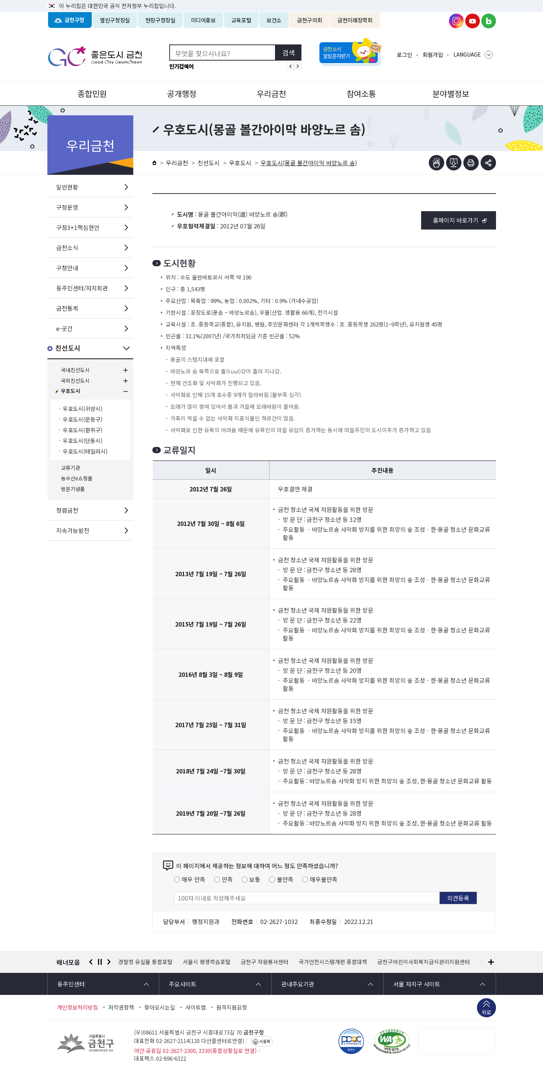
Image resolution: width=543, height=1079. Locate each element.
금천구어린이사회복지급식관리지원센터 (423, 962)
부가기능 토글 (488, 162)
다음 (109, 962)
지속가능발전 (72, 530)
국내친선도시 (75, 370)
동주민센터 (71, 983)
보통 (254, 879)
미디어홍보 (203, 20)
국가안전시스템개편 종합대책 (333, 962)
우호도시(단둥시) (82, 440)
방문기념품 (73, 489)
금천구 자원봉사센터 (265, 962)
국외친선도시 (75, 381)
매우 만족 (193, 879)
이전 (90, 962)
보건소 (274, 20)
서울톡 (264, 1041)
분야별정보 (450, 93)
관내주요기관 (297, 983)
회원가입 (433, 54)
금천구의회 (309, 20)
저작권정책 (121, 1007)
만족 (227, 879)
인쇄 (471, 162)
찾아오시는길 (159, 1007)
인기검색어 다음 (297, 66)
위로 (486, 1012)
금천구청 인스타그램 (456, 21)
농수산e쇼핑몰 (77, 478)
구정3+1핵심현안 (77, 227)
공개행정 (181, 93)
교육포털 (241, 20)
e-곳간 (64, 328)
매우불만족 (323, 879)
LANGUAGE (467, 54)
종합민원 (92, 93)
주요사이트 (182, 983)
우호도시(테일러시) (85, 451)
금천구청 (75, 20)
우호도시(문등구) (82, 419)
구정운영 (67, 207)
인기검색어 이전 (290, 66)
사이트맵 (195, 1007)
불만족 (285, 879)
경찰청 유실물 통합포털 (145, 962)
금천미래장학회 (354, 20)
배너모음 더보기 (491, 962)
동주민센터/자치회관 (82, 288)
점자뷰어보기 (436, 162)
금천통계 (67, 308)
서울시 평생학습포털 (207, 962)
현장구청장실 (160, 20)
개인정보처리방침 (77, 1007)
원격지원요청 (231, 1007)
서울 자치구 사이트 (416, 983)
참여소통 (361, 93)
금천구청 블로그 (488, 21)
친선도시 (67, 348)
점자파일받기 (453, 162)
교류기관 (70, 468)
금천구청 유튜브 (472, 21)
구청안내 (67, 267)
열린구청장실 (115, 20)
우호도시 (70, 391)
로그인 (404, 54)
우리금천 (271, 93)
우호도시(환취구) (82, 430)
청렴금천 (67, 510)
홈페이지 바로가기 (455, 220)
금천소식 (67, 247)
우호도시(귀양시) (82, 408)
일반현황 (67, 187)
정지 (100, 962)
